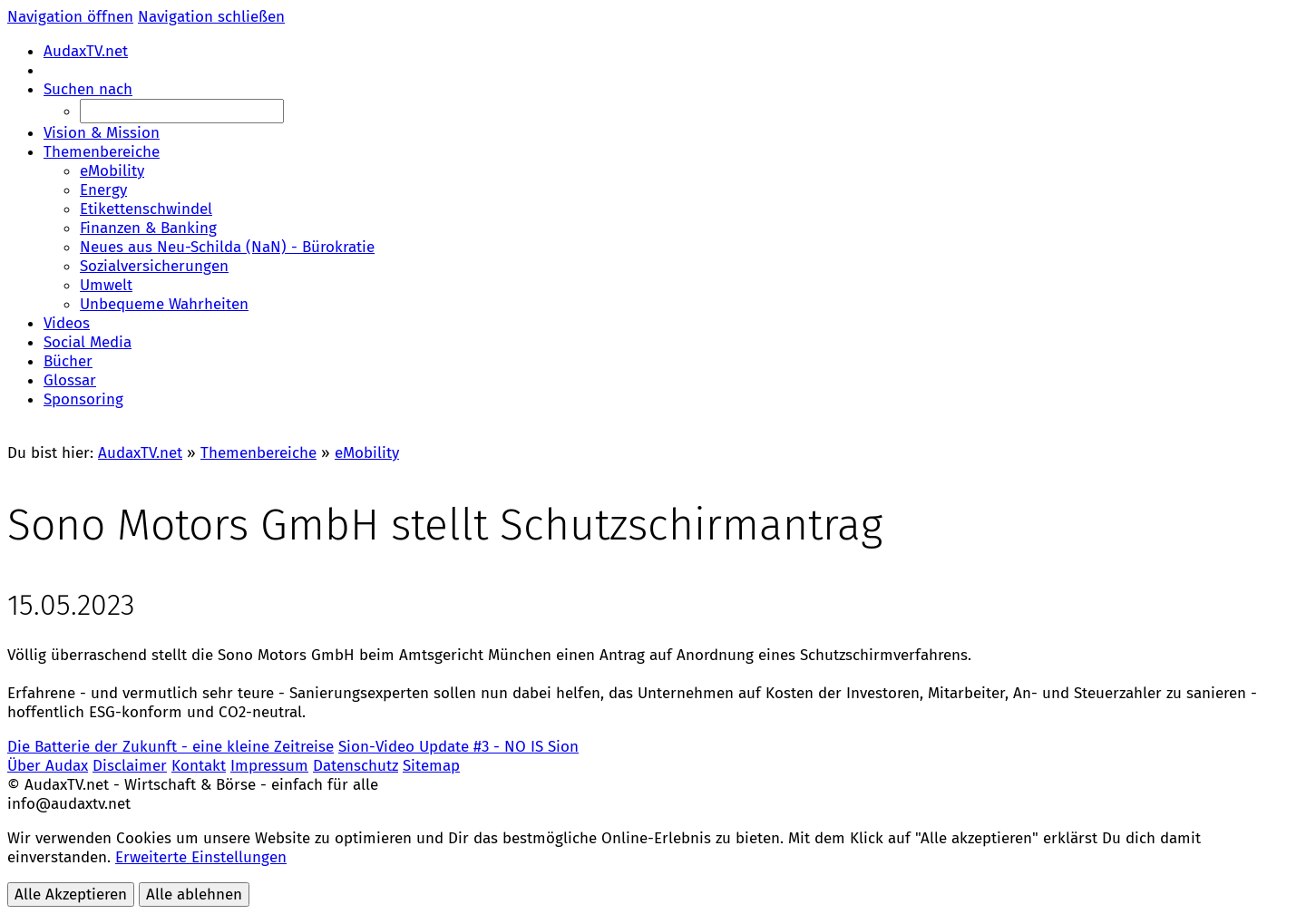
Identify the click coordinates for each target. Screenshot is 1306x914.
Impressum (269, 765)
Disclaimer (130, 765)
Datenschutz (355, 765)
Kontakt (198, 765)
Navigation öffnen (70, 16)
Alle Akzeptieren (71, 894)
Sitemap (431, 765)
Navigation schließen (211, 16)
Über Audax (47, 765)
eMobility (367, 452)
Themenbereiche (258, 452)
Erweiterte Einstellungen (201, 857)
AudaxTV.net (140, 452)
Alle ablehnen (194, 894)
